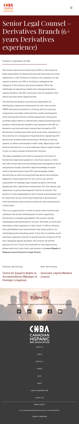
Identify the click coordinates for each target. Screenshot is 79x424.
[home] (7, 8)
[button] (71, 7)
